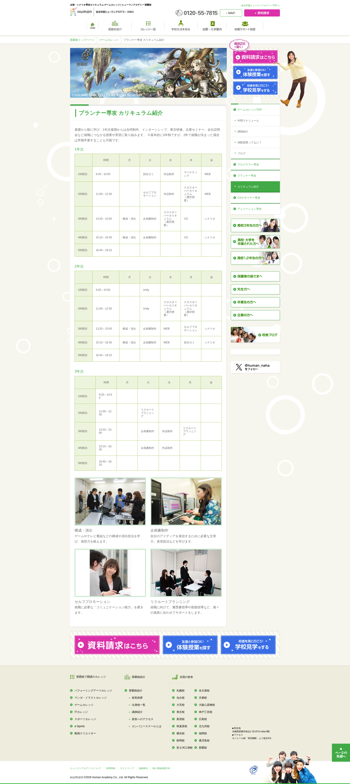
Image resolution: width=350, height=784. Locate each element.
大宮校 (181, 704)
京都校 (203, 697)
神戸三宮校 (205, 712)
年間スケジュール (248, 120)
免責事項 (143, 768)
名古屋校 (204, 690)
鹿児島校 (204, 740)
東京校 (181, 712)
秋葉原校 (182, 726)
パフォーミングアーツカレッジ (93, 690)
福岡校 (203, 733)
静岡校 (181, 740)
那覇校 (203, 747)
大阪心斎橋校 (207, 704)
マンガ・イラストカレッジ (91, 697)
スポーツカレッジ (85, 719)
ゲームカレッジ (109, 39)
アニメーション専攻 (250, 208)
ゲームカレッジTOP (250, 109)
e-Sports (80, 726)
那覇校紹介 (135, 690)
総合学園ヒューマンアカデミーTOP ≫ (260, 5)
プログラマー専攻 (248, 164)
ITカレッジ (81, 712)
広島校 (203, 719)
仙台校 (181, 697)
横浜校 (181, 733)
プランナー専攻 (247, 175)
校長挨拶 (137, 697)
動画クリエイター (85, 733)
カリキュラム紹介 (248, 186)
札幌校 (181, 690)
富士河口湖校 (185, 747)
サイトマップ (127, 768)
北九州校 (204, 726)
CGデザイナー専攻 (249, 197)
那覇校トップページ (82, 39)
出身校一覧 (138, 704)
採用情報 (110, 768)
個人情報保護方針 (161, 768)
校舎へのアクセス (142, 719)
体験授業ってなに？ (250, 142)
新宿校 (181, 719)
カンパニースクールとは (146, 726)
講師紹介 (243, 131)
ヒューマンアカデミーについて (85, 768)
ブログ (242, 153)
